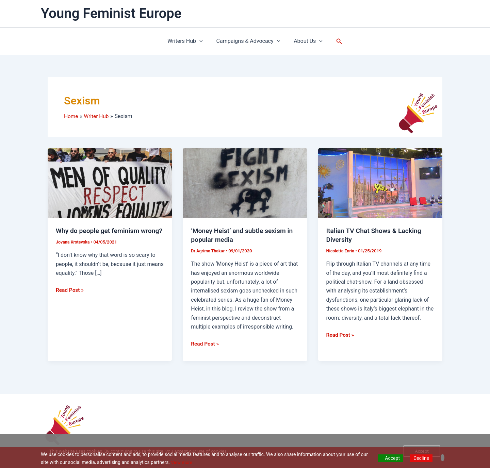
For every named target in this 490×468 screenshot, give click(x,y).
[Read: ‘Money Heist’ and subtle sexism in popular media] (245, 182)
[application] (202, 41)
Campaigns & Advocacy (248, 41)
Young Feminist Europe (111, 13)
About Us (305, 41)
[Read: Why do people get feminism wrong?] (110, 182)
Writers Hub (188, 41)
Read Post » (70, 298)
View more (182, 462)
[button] (335, 41)
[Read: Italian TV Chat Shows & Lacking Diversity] (380, 182)
